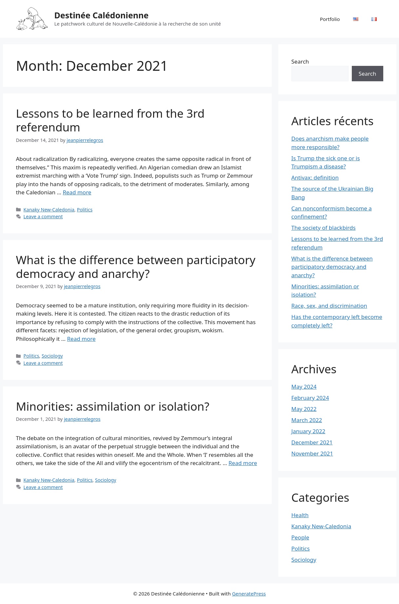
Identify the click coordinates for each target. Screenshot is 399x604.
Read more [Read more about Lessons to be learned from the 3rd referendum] (77, 192)
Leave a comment (43, 216)
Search (300, 61)
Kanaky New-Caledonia (49, 209)
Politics (84, 209)
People (300, 537)
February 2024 (310, 397)
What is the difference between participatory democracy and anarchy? (136, 266)
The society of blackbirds (323, 227)
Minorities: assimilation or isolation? (112, 406)
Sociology (52, 356)
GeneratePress (249, 593)
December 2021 (312, 442)
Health (300, 515)
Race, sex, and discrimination (329, 305)
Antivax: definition (315, 177)
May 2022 (304, 409)
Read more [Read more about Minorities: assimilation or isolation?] (243, 463)
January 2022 (308, 431)
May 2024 (304, 386)
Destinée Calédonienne (101, 15)
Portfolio (330, 19)
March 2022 (306, 420)
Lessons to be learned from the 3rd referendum (110, 120)
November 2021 (312, 453)
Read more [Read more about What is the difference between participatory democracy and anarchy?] (81, 338)
